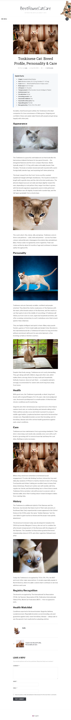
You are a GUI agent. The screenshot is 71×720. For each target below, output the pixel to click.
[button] (4, 19)
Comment (16, 665)
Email (15, 688)
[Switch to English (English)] (35, 716)
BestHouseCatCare (35, 8)
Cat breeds (50, 68)
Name (15, 681)
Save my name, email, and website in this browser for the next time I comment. (35, 694)
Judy (26, 68)
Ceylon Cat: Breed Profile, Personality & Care (37, 643)
